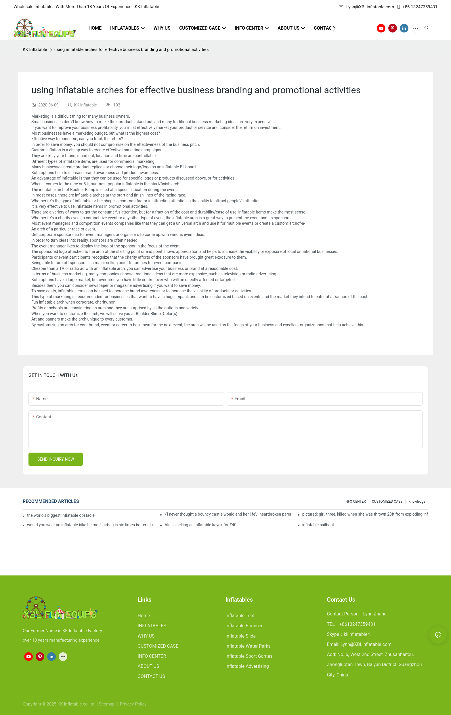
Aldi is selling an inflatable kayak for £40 (200, 525)
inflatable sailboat (318, 525)
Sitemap (107, 704)
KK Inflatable (35, 49)
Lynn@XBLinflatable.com (366, 6)
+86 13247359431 (416, 6)
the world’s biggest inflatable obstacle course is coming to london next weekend (61, 515)
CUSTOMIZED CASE (387, 501)
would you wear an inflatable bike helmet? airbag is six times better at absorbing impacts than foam (90, 525)
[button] (334, 28)
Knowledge (416, 501)
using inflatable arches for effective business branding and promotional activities (131, 49)
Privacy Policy (133, 704)
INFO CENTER (355, 501)
